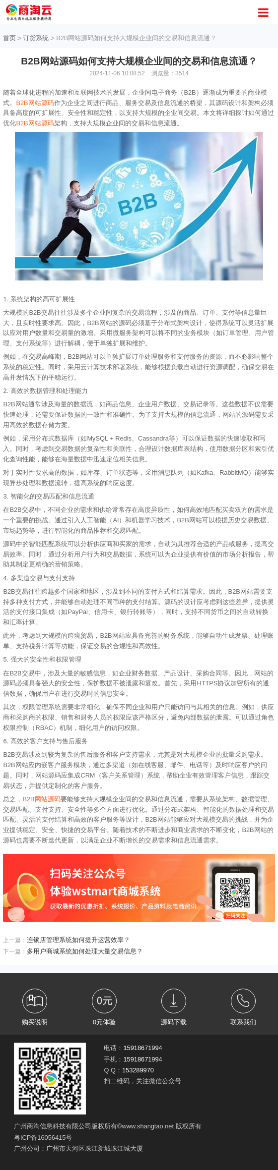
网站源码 (41, 103)
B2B (22, 103)
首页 (9, 38)
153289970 (138, 1070)
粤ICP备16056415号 (43, 1137)
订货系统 (36, 38)
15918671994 (142, 1048)
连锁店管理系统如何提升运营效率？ (78, 940)
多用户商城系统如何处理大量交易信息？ (85, 951)
